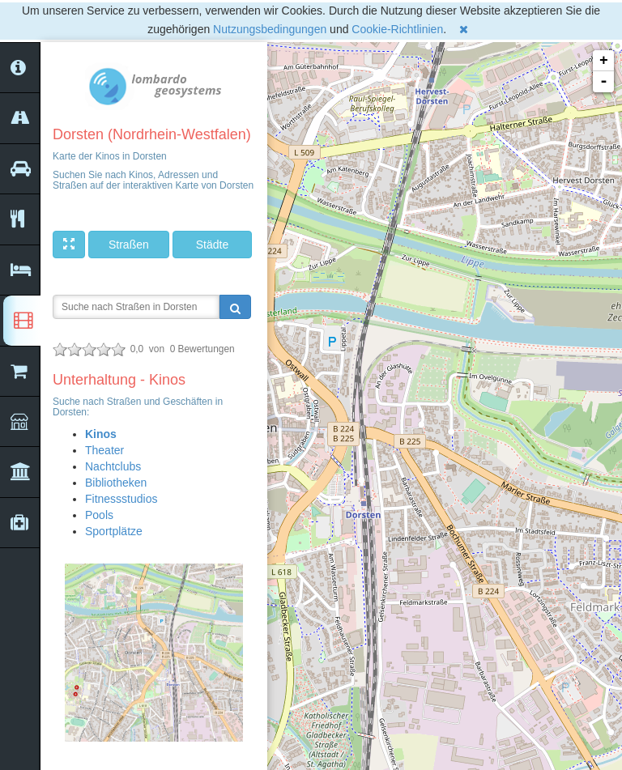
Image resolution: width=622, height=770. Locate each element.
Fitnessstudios (121, 498)
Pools (99, 514)
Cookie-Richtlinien (397, 29)
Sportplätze (114, 531)
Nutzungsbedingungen (269, 29)
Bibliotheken (116, 482)
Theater (104, 450)
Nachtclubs (113, 466)
